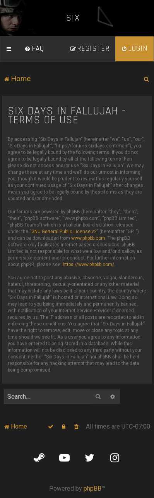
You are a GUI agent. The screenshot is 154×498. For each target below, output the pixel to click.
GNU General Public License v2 (64, 231)
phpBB (92, 488)
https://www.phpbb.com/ (88, 264)
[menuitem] (34, 48)
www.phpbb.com (88, 238)
